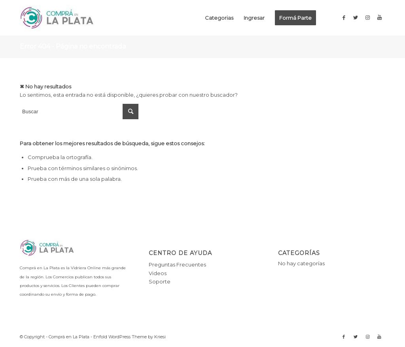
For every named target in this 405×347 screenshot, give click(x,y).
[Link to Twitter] (355, 17)
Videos (158, 273)
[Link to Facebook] (344, 17)
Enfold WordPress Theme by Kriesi (129, 336)
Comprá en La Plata (69, 336)
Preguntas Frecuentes (177, 264)
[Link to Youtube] (379, 17)
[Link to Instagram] (367, 17)
